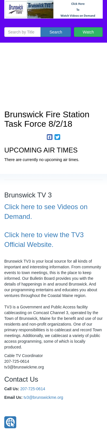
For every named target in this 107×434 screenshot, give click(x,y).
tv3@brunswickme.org (43, 397)
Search (55, 32)
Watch (88, 32)
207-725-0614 (32, 389)
